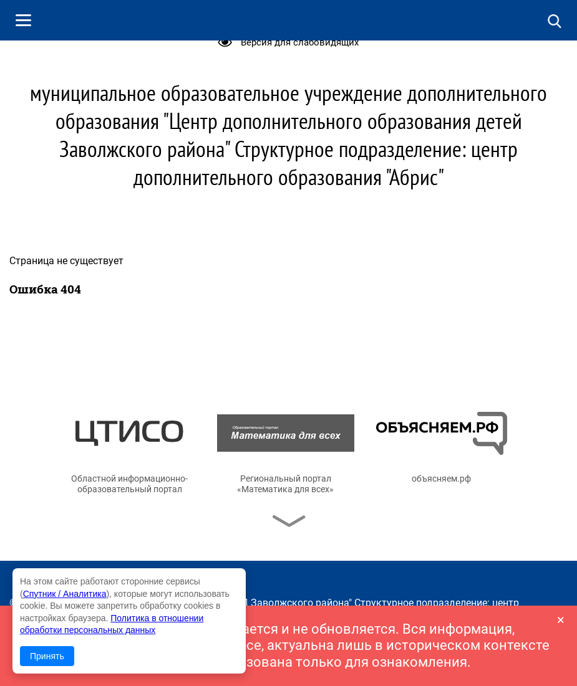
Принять (47, 656)
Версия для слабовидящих (300, 42)
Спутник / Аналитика (65, 594)
